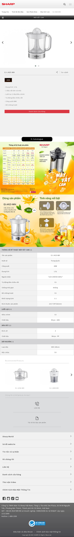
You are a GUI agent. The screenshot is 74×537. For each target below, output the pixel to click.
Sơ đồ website (9, 444)
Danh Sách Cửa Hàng (37, 111)
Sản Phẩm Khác (32, 12)
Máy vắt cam (45, 12)
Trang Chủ (5, 12)
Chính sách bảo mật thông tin (48, 532)
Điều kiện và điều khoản (23, 532)
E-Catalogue (37, 139)
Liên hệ (6, 467)
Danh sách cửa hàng (12, 474)
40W (8, 80)
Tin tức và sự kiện (11, 452)
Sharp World (8, 436)
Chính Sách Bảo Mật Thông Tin (16, 490)
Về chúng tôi (8, 459)
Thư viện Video (9, 482)
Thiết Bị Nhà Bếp (18, 12)
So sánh (64, 72)
